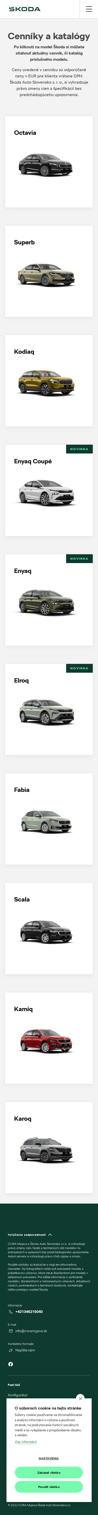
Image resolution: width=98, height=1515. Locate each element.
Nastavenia (49, 1458)
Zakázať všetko (48, 1472)
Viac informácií (26, 1442)
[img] (25, 9)
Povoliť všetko (49, 1487)
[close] (80, 1398)
